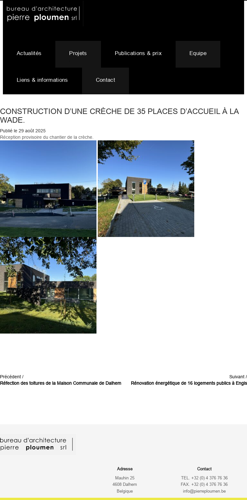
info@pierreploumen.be (204, 491)
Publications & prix (138, 53)
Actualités (29, 53)
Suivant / (189, 380)
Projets (78, 53)
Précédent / (60, 380)
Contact (105, 80)
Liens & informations (42, 80)
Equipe (197, 53)
